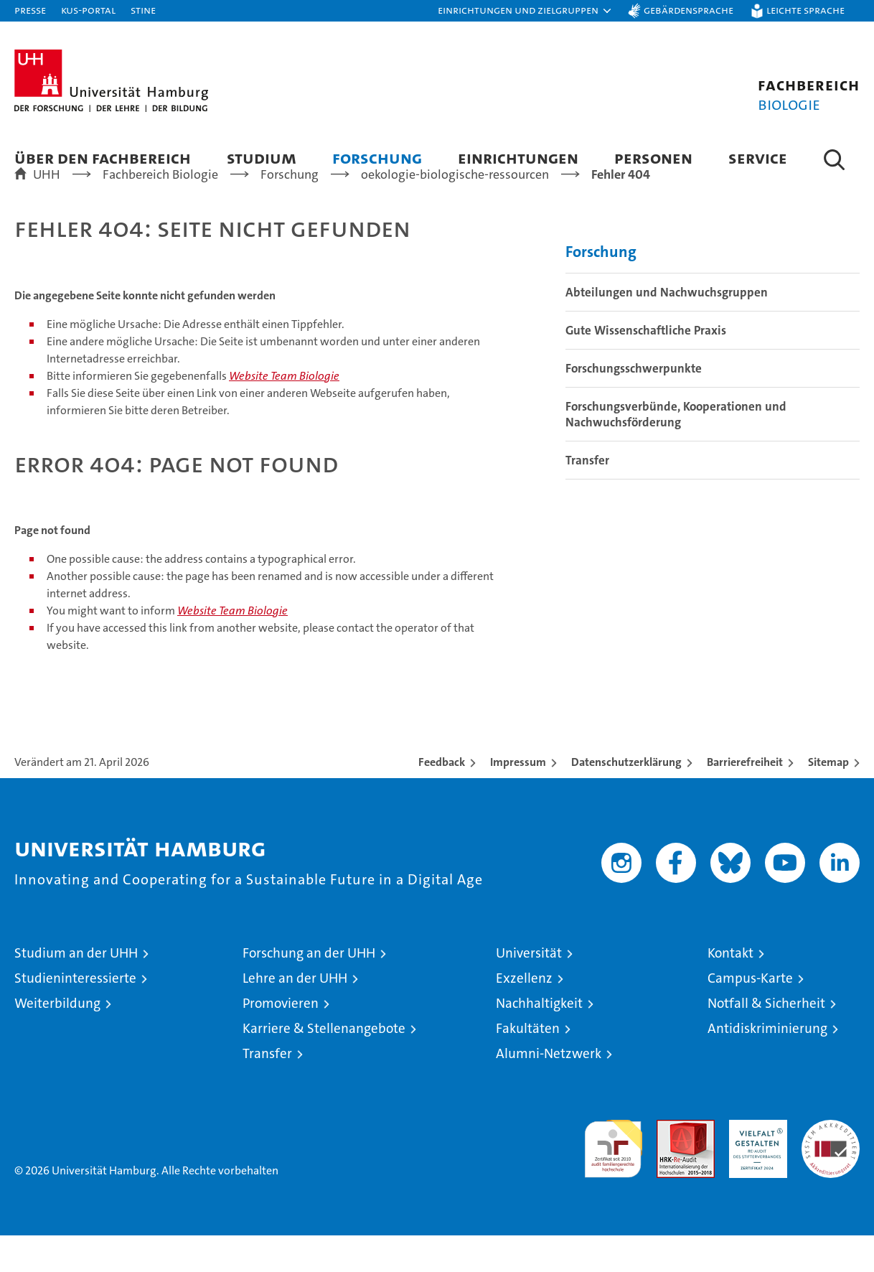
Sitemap (828, 798)
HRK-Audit (754, 1164)
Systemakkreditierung (831, 1164)
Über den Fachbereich (102, 157)
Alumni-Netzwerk (548, 1090)
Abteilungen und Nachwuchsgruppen (666, 329)
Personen (653, 157)
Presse (30, 9)
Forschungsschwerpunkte (633, 405)
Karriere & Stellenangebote (324, 1065)
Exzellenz (524, 1015)
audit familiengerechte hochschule (613, 1179)
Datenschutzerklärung (626, 798)
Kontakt (730, 990)
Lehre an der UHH (295, 1015)
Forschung (377, 157)
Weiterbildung (57, 1040)
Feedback (441, 798)
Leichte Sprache (805, 9)
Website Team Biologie (284, 412)
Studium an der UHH (76, 990)
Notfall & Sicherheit (766, 1040)
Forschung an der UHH (309, 990)
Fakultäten (528, 1065)
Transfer (587, 497)
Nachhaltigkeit (539, 1040)
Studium (261, 157)
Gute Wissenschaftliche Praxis (645, 367)
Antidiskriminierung (767, 1065)
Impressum (518, 798)
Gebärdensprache (688, 9)
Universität (529, 990)
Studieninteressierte (75, 1015)
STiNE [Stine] (143, 9)
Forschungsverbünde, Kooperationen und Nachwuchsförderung (675, 451)
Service (757, 157)
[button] (525, 11)
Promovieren (281, 1040)
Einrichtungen (518, 157)
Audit (670, 1164)
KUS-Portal (88, 9)
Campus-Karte (750, 1015)
